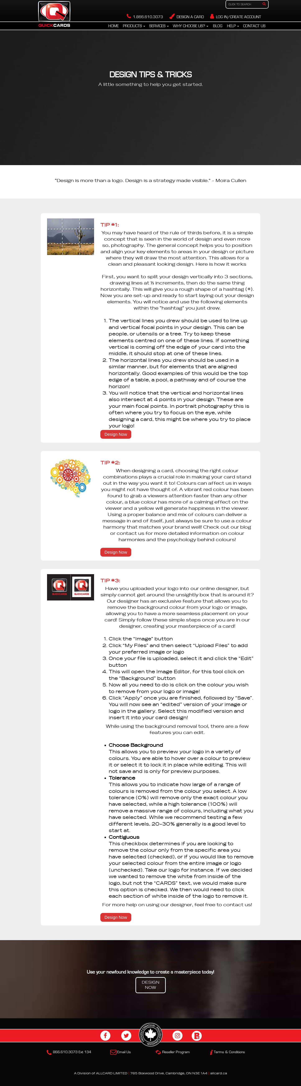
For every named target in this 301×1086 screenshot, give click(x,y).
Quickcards (54, 15)
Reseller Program (176, 1052)
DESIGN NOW (150, 985)
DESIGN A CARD (186, 17)
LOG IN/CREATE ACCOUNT (235, 17)
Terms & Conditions (229, 1052)
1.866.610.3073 (145, 17)
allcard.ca (218, 1073)
